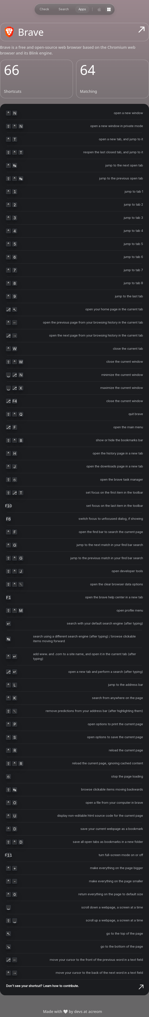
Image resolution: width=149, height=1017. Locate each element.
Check (44, 9)
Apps (82, 9)
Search (64, 9)
